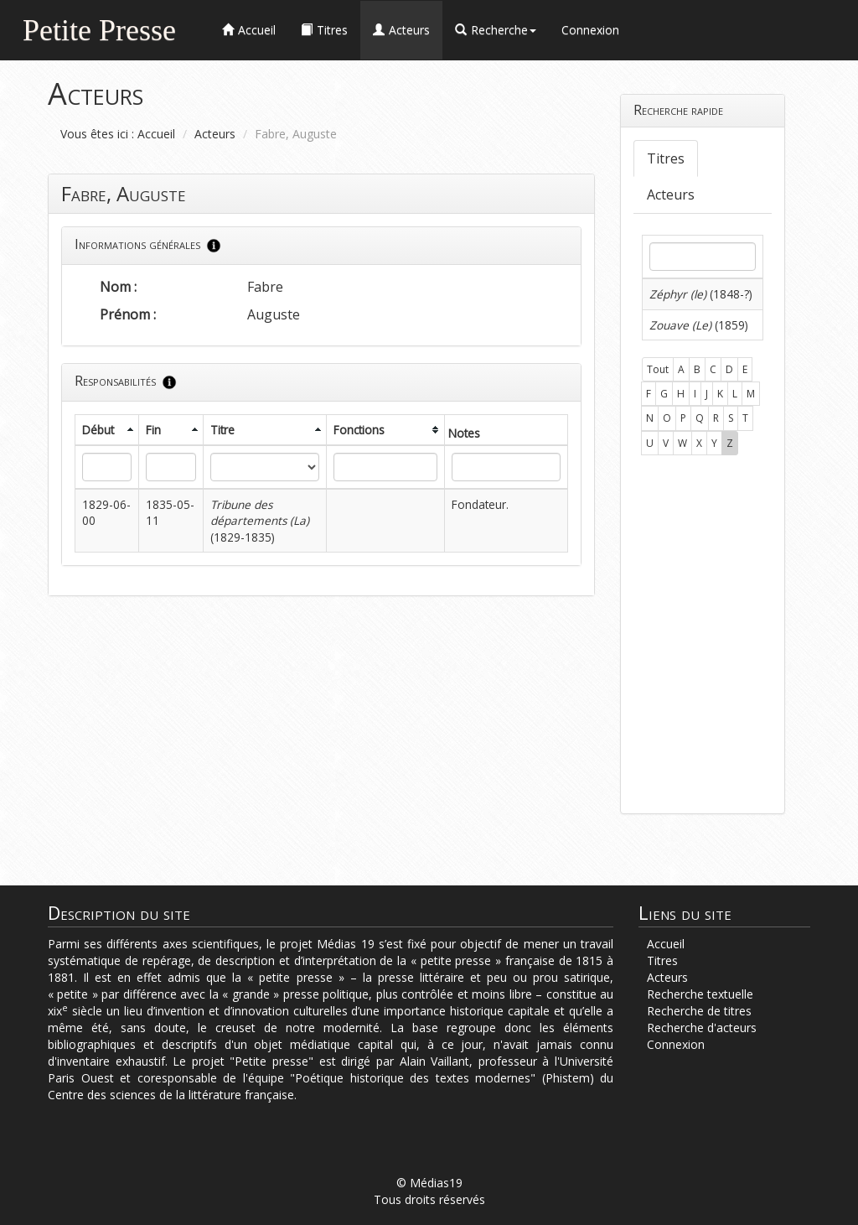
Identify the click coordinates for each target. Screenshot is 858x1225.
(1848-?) (700, 294)
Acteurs (214, 134)
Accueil (156, 134)
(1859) (698, 325)
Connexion (590, 30)
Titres (666, 158)
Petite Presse (99, 28)
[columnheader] (107, 429)
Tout (658, 369)
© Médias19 (429, 1183)
